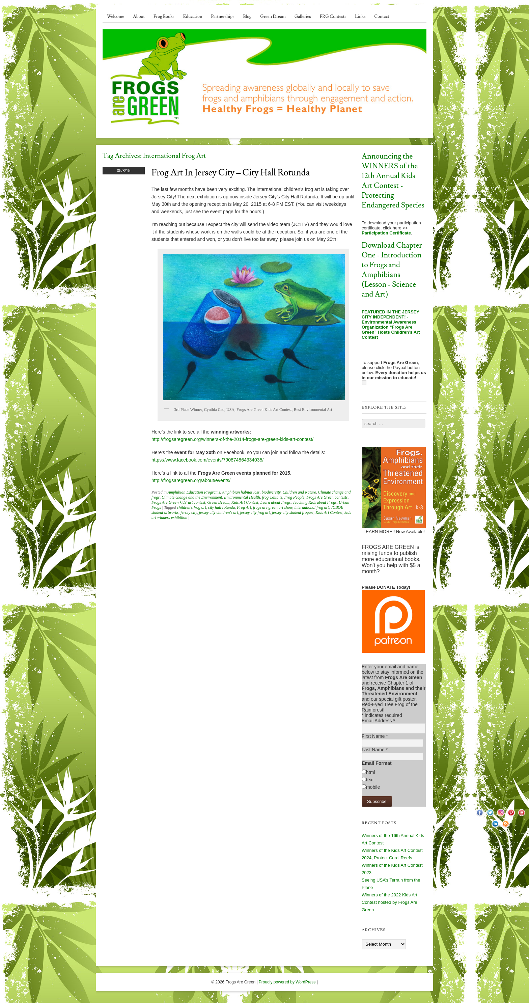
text (370, 779)
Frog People (294, 497)
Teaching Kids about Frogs (315, 502)
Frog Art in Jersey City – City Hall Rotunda (230, 172)
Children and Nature (299, 492)
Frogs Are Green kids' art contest (178, 502)
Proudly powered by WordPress (287, 982)
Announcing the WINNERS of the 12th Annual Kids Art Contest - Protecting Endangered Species (393, 180)
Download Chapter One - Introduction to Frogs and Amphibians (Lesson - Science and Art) (392, 270)
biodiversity (270, 492)
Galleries (303, 16)
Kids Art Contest (244, 502)
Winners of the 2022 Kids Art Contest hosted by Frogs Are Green (389, 902)
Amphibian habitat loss (240, 492)
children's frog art (191, 507)
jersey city (188, 512)
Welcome (115, 16)
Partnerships (222, 16)
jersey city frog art (255, 512)
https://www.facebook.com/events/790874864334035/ (207, 460)
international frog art (311, 507)
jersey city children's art (218, 512)
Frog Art (244, 507)
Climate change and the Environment (192, 497)
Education (192, 16)
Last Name (375, 749)
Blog (247, 16)
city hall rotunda (221, 507)
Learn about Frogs (275, 502)
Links (360, 16)
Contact (381, 16)
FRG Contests (333, 16)
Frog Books (164, 16)
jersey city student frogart (292, 512)
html (370, 772)
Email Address (378, 720)
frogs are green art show (272, 507)
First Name (375, 736)
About (139, 16)
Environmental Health (242, 497)
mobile (373, 787)
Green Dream (273, 16)
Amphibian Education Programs (194, 492)
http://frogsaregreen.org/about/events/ (190, 480)
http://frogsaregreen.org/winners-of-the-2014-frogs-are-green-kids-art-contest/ (232, 439)
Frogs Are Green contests (326, 497)
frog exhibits (272, 497)
